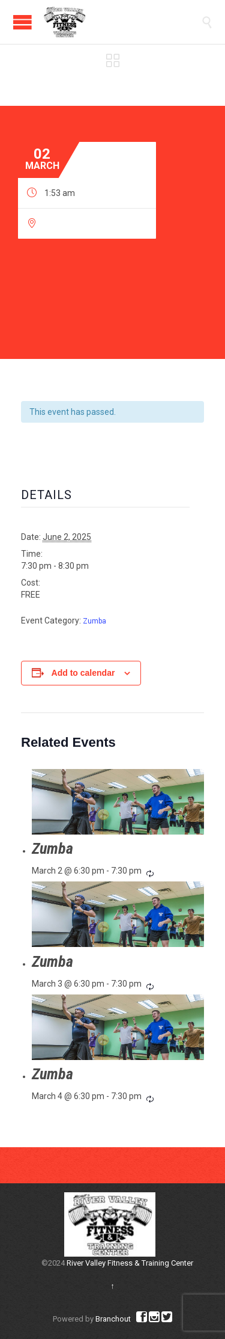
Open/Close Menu (22, 21)
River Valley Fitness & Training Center (130, 1262)
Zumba (94, 621)
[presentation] (118, 802)
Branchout (113, 1318)
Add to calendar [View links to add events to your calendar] (83, 673)
